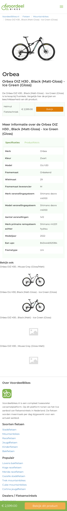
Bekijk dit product (45, 506)
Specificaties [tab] (12, 142)
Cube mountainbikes (14, 484)
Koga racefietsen (11, 467)
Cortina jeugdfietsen (14, 489)
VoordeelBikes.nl (10, 16)
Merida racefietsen (12, 471)
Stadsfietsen (9, 429)
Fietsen (26, 16)
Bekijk (49, 109)
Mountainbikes (40, 16)
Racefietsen (9, 438)
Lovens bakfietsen (12, 463)
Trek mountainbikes (13, 480)
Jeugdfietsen (9, 442)
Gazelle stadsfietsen (13, 476)
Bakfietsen (8, 451)
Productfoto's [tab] (32, 142)
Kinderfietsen (10, 446)
